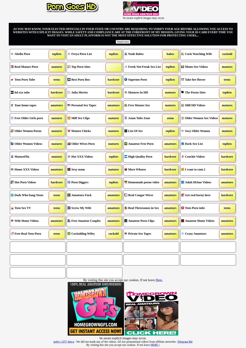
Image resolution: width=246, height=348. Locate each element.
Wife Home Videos (31, 221)
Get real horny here (201, 195)
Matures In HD (144, 93)
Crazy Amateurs (201, 234)
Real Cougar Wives (144, 195)
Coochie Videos (201, 157)
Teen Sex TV (31, 208)
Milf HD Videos (201, 106)
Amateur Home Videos (201, 221)
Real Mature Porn (31, 67)
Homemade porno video (144, 183)
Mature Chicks (87, 131)
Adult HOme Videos (201, 183)
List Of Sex (144, 131)
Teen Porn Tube (31, 80)
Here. (159, 280)
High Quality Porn (144, 157)
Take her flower (201, 80)
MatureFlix (31, 157)
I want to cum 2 (201, 170)
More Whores (144, 170)
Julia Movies (87, 93)
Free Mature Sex (144, 106)
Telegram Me (185, 341)
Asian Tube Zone (144, 118)
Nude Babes (144, 54)
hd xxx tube (31, 93)
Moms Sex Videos (201, 67)
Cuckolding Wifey (87, 234)
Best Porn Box (87, 80)
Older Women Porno (31, 131)
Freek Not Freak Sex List (144, 67)
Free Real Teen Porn (31, 234)
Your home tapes (31, 106)
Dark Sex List (201, 144)
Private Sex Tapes (144, 234)
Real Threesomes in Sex (144, 208)
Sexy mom (87, 170)
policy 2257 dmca (63, 341)
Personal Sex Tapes (87, 106)
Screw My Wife (87, 208)
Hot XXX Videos (87, 157)
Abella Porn (31, 54)
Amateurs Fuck (87, 195)
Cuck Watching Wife (201, 54)
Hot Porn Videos (31, 183)
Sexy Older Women (201, 131)
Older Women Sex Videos (201, 118)
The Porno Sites (201, 93)
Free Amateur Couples (87, 221)
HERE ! (155, 344)
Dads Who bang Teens (31, 195)
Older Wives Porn (87, 144)
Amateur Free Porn (144, 144)
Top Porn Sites (87, 67)
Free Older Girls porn (31, 118)
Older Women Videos (31, 144)
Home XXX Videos (31, 170)
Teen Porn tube (201, 208)
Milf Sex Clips (87, 118)
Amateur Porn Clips (144, 221)
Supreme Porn (144, 80)
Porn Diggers (87, 183)
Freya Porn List (87, 54)
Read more (123, 41)
